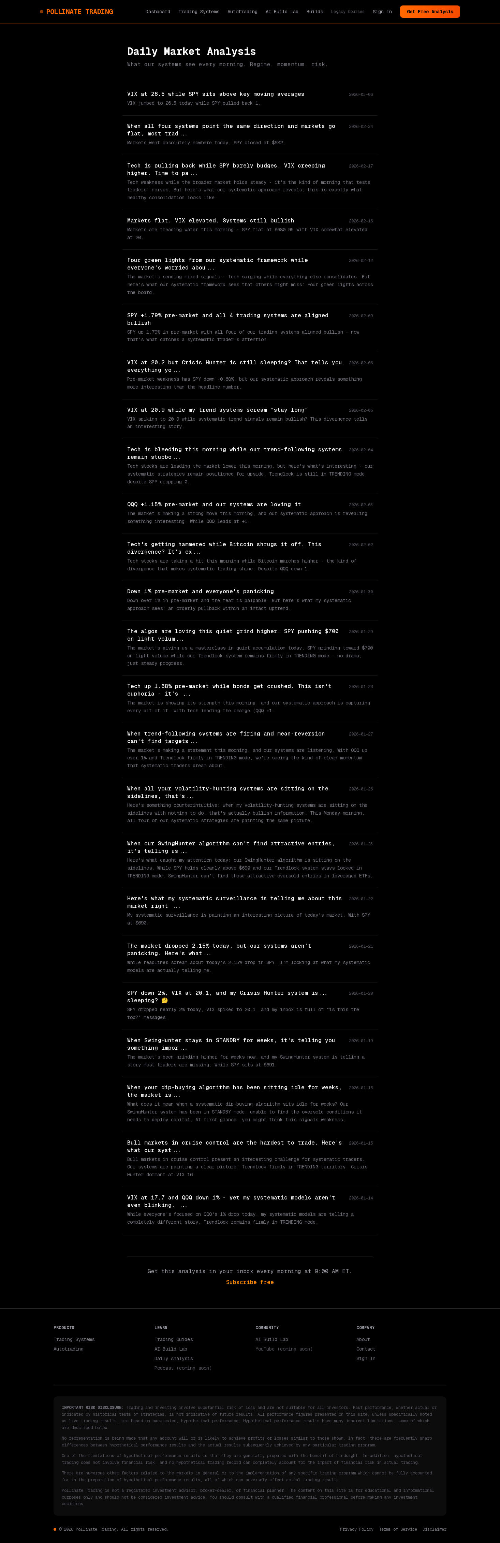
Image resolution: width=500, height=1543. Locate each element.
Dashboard (158, 12)
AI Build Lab (282, 12)
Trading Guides (174, 1339)
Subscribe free (250, 1282)
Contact (366, 1349)
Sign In (382, 12)
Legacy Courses (348, 11)
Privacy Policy (356, 1529)
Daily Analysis (174, 1358)
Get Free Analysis (430, 12)
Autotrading (242, 12)
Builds (315, 12)
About (363, 1339)
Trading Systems (198, 12)
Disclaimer (434, 1529)
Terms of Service (398, 1529)
